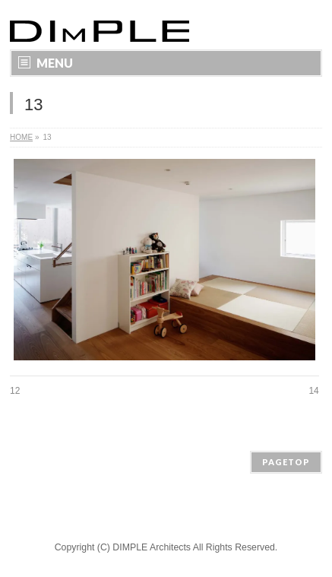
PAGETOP (286, 462)
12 (15, 390)
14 (313, 390)
